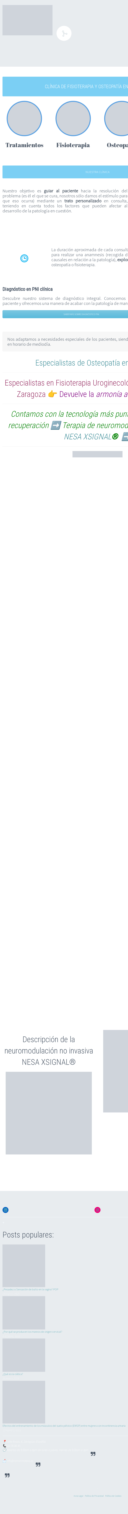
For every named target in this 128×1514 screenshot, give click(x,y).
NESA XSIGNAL (87, 436)
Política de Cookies (113, 1495)
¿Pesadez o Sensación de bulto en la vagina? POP (30, 1289)
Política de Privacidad (94, 1495)
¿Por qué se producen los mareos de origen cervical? (32, 1331)
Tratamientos (24, 145)
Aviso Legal (78, 1495)
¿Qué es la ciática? (12, 1374)
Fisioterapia (73, 145)
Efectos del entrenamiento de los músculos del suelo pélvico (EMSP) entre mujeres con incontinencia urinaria (64, 1425)
